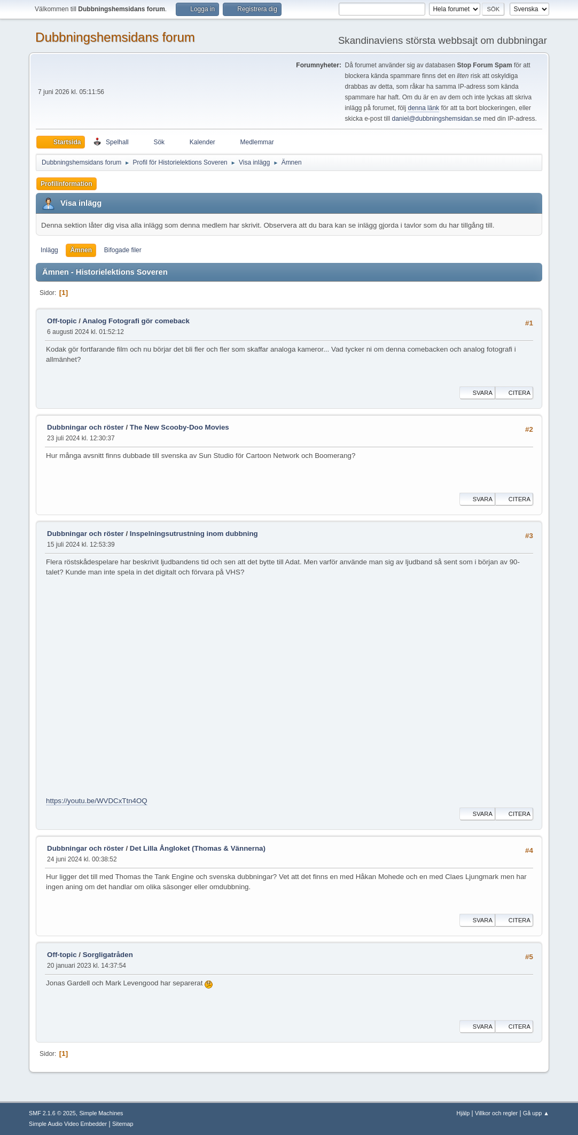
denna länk (423, 108)
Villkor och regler (496, 1113)
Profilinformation (66, 184)
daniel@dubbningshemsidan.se (436, 118)
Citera (514, 393)
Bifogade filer (123, 250)
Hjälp (463, 1113)
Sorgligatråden (108, 955)
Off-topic (62, 321)
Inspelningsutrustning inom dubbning (194, 534)
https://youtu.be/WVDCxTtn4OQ (96, 801)
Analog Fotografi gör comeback (136, 321)
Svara (477, 393)
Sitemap (123, 1124)
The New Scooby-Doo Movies (179, 427)
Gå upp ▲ (536, 1113)
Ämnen (81, 250)
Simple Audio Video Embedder (68, 1124)
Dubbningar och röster (85, 427)
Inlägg (49, 250)
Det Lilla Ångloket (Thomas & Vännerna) (197, 848)
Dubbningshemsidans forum (115, 37)
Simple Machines (101, 1113)
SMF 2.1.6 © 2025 (52, 1113)
